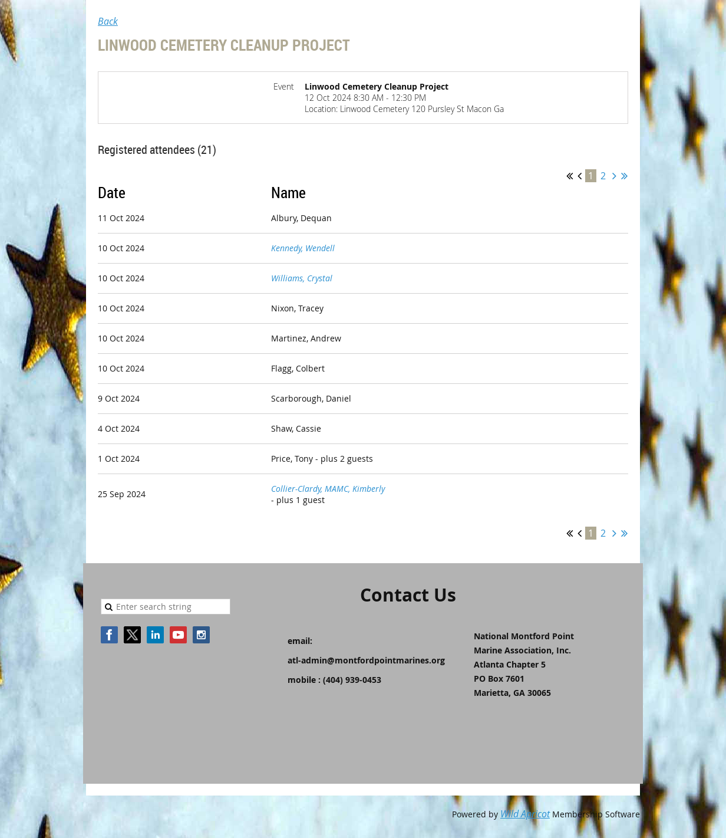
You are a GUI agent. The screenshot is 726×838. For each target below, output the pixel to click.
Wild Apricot (525, 813)
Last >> (624, 176)
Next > (614, 176)
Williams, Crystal (301, 278)
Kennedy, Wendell (303, 248)
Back (108, 21)
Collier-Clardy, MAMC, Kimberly (328, 488)
